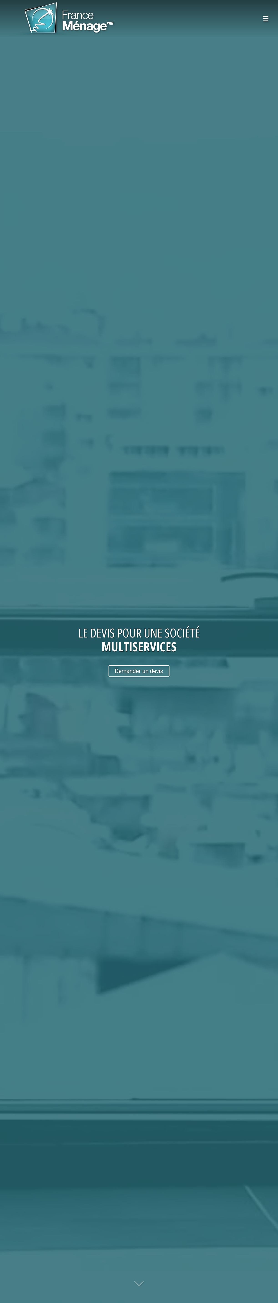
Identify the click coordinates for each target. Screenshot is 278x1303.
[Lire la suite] (139, 1286)
